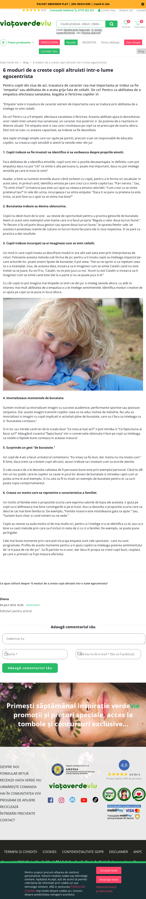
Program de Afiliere (17, 801)
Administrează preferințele (106, 889)
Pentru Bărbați (110, 42)
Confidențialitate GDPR (83, 853)
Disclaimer (118, 853)
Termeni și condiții (20, 853)
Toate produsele (17, 42)
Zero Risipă (133, 42)
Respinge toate (108, 879)
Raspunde (33, 605)
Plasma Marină (91, 32)
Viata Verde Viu (9, 62)
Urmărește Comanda (18, 788)
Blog (141, 51)
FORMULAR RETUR (14, 775)
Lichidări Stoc (49, 51)
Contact (141, 10)
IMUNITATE (89, 42)
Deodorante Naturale (77, 29)
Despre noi (126, 10)
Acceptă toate (108, 870)
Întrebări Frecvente (17, 815)
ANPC (137, 853)
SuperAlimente (65, 32)
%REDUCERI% (49, 42)
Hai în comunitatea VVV (20, 795)
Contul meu (107, 10)
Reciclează (9, 808)
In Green (96, 29)
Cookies (50, 853)
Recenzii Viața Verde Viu (20, 781)
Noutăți (71, 42)
